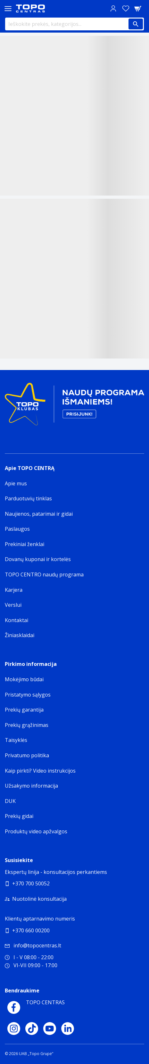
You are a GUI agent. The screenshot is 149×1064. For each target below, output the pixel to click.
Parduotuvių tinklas (28, 498)
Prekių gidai (19, 816)
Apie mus (16, 483)
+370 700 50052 (31, 883)
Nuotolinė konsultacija (39, 898)
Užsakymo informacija (31, 785)
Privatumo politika (27, 755)
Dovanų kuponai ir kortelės (38, 559)
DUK (10, 801)
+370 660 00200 (31, 930)
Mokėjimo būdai (24, 679)
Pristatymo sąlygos (28, 694)
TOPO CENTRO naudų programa (44, 574)
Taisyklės (16, 740)
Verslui (13, 604)
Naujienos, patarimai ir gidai (39, 513)
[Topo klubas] (74, 407)
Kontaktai (16, 620)
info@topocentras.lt (33, 945)
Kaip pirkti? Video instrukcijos (40, 770)
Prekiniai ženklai (24, 544)
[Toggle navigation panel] (8, 8)
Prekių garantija (24, 709)
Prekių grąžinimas (26, 725)
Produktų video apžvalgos (36, 831)
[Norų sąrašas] (126, 8)
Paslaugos (17, 528)
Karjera (13, 589)
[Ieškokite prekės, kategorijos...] (74, 24)
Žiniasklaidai (19, 635)
